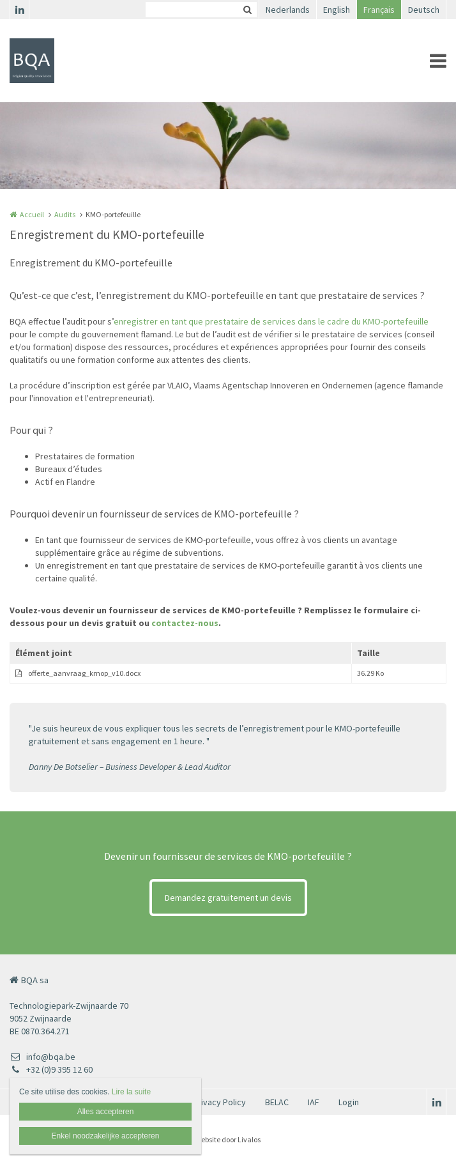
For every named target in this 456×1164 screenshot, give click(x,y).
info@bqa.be (42, 1056)
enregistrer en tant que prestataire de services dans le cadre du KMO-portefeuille (271, 321)
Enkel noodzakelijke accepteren (106, 1135)
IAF (313, 1102)
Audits (64, 214)
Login (348, 1102)
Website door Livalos (228, 1139)
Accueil (32, 214)
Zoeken (247, 9)
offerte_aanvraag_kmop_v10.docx (84, 673)
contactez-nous (184, 623)
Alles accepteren (105, 1111)
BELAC (277, 1102)
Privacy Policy (219, 1102)
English (336, 9)
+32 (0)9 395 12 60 (51, 1069)
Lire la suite (131, 1091)
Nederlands (288, 9)
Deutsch (423, 9)
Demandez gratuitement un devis (228, 897)
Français (379, 9)
